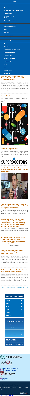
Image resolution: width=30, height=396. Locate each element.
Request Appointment (14, 344)
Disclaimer (13, 387)
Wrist (7, 303)
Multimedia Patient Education (14, 331)
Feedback (7, 387)
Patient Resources (14, 321)
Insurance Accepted (11, 334)
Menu (15, 2)
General (8, 315)
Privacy (19, 387)
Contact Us (8, 390)
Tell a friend (25, 387)
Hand (7, 306)
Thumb (8, 309)
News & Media (11, 340)
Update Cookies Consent (6, 395)
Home (2, 387)
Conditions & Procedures (14, 296)
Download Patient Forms (13, 328)
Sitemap (2, 390)
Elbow (8, 300)
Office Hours (10, 324)
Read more (3, 92)
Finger (8, 312)
